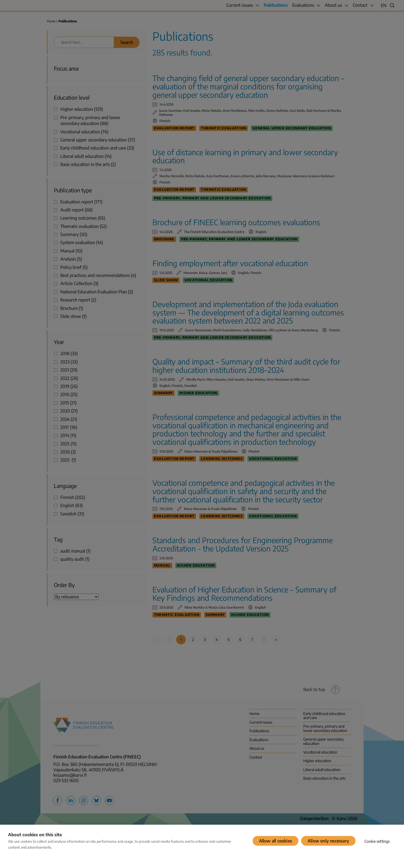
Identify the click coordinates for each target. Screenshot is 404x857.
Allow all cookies (275, 841)
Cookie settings (377, 841)
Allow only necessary (328, 841)
